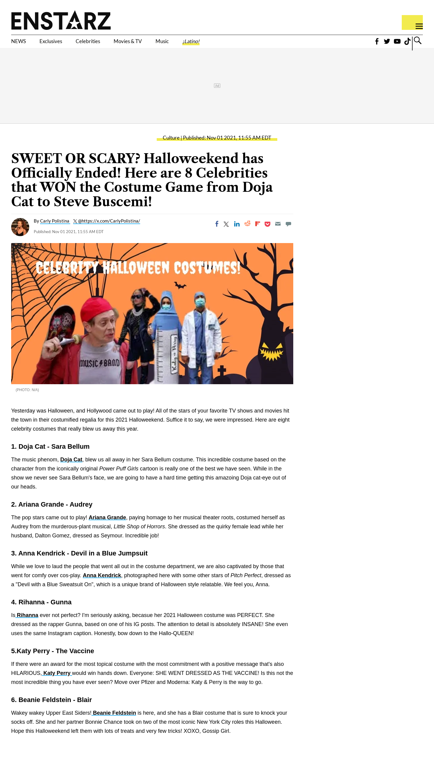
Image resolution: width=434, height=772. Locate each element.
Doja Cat (71, 469)
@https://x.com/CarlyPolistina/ (109, 230)
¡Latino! (247, 44)
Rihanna (26, 625)
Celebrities (112, 44)
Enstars (61, 20)
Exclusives (63, 44)
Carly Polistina (55, 230)
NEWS (22, 44)
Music (210, 44)
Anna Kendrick (102, 585)
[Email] (278, 233)
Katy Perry (57, 682)
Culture (171, 147)
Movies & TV (165, 44)
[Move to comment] (288, 233)
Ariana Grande (107, 527)
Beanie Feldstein (113, 722)
